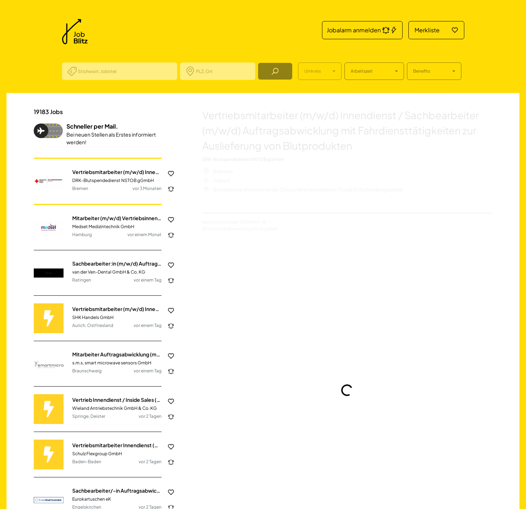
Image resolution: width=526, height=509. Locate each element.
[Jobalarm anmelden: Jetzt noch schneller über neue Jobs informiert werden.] (168, 189)
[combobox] (124, 71)
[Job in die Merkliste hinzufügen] (168, 173)
